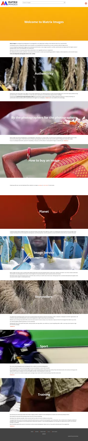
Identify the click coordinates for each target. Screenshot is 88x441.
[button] (86, 3)
